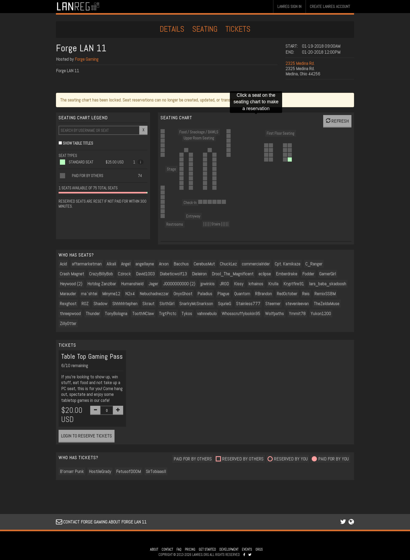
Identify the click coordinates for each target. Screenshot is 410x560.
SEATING (205, 29)
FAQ (178, 549)
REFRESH (337, 121)
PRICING (190, 549)
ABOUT (154, 549)
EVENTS (247, 549)
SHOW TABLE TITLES (78, 143)
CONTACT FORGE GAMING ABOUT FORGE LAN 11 (101, 522)
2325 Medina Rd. (300, 63)
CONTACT (167, 549)
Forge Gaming (87, 59)
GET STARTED (207, 549)
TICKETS (237, 29)
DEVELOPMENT (228, 549)
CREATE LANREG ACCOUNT (330, 6)
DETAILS (172, 29)
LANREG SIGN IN (289, 6)
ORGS (259, 549)
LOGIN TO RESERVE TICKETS (86, 436)
